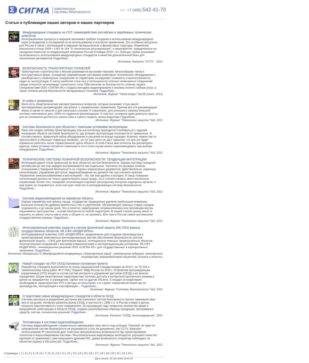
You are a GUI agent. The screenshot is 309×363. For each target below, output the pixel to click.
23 (129, 353)
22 (123, 353)
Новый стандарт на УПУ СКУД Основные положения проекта (65, 263)
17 (96, 353)
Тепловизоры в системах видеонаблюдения (53, 322)
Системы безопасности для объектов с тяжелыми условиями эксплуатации (74, 127)
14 (79, 353)
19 (107, 353)
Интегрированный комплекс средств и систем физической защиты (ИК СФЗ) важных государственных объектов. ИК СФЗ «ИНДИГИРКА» (80, 229)
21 (118, 353)
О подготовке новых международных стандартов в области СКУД (67, 296)
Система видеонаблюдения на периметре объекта (57, 198)
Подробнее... (61, 58)
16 (90, 353)
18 (101, 353)
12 (68, 353)
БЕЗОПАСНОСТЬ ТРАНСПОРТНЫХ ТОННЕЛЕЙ (56, 68)
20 (112, 353)
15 (85, 353)
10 (57, 353)
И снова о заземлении (37, 100)
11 (63, 353)
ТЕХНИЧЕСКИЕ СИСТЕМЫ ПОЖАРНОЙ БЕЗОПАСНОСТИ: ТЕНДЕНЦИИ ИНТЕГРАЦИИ (84, 159)
